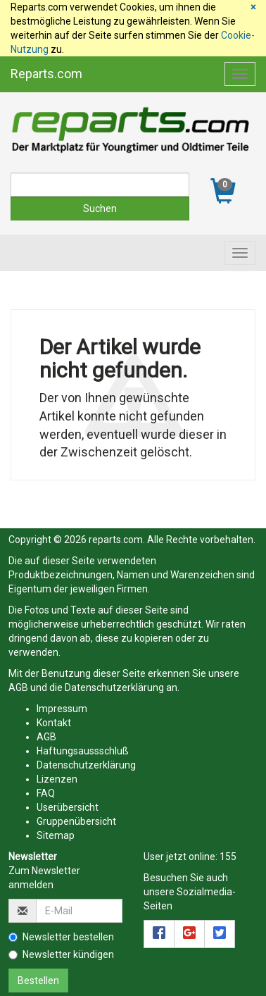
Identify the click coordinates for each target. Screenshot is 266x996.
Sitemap (56, 835)
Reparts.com (46, 73)
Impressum (62, 708)
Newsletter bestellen (61, 936)
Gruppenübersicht (76, 821)
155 (228, 856)
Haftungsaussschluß (83, 751)
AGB (18, 687)
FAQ (46, 793)
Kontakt (54, 722)
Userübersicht (68, 807)
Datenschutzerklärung (114, 687)
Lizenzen (57, 779)
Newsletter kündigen (61, 954)
